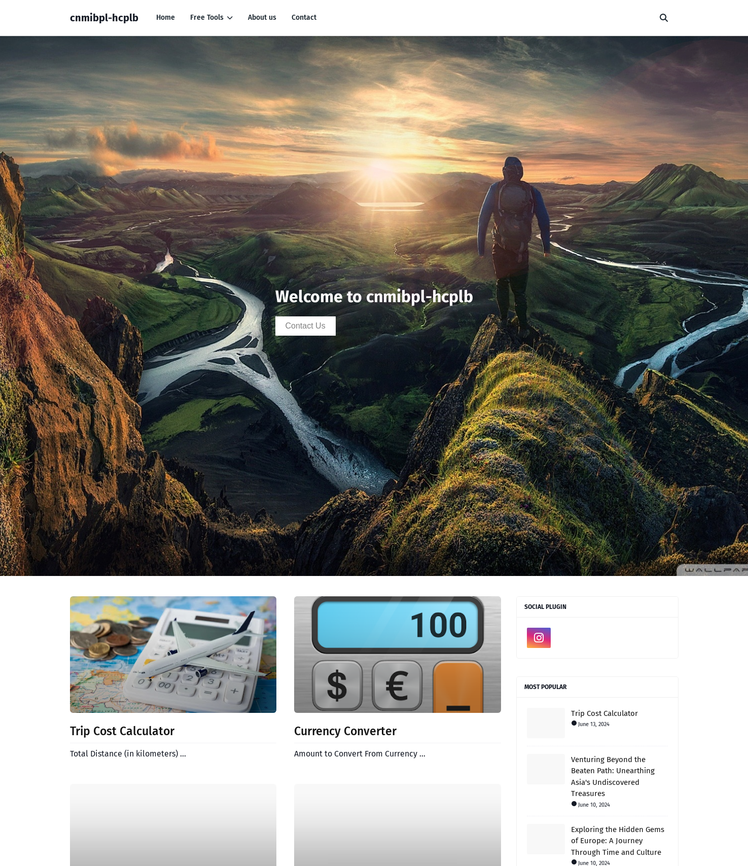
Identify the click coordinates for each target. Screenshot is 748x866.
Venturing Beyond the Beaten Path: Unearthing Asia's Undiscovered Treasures (613, 777)
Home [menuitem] (165, 17)
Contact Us (306, 325)
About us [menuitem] (262, 17)
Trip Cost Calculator (122, 731)
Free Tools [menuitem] (207, 17)
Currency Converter (345, 731)
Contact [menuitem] (304, 17)
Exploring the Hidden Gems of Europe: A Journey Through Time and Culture (617, 841)
